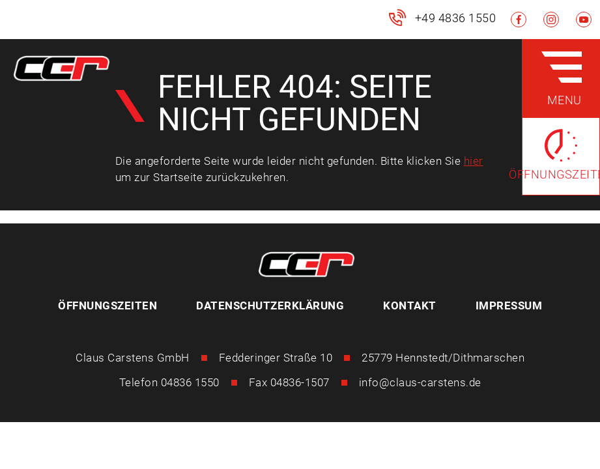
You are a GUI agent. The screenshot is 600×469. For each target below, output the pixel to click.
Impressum (509, 305)
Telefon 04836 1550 (169, 382)
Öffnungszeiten (107, 305)
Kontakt (409, 305)
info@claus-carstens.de (420, 382)
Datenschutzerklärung (270, 305)
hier (473, 160)
